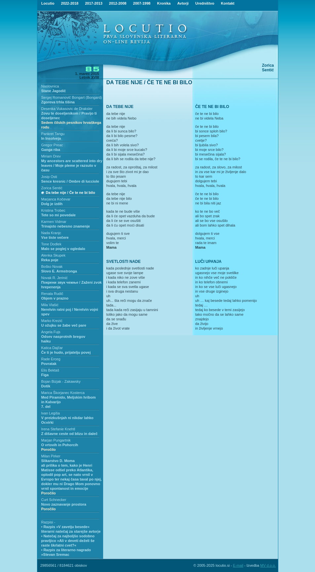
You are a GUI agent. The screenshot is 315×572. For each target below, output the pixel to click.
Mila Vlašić (50, 305)
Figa (45, 375)
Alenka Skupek (53, 255)
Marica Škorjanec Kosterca (63, 393)
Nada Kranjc (51, 233)
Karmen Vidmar (53, 222)
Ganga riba (50, 150)
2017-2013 (93, 3)
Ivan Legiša (50, 413)
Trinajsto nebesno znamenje (65, 226)
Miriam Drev (51, 156)
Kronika (164, 3)
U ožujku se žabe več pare (63, 325)
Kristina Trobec (53, 210)
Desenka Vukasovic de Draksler (67, 109)
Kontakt (227, 3)
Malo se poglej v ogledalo (63, 249)
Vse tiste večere (55, 237)
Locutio (48, 3)
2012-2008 (118, 3)
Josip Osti (49, 177)
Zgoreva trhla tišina (58, 102)
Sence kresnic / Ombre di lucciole (70, 181)
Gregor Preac (52, 145)
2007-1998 (142, 3)
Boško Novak (52, 266)
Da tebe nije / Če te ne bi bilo (70, 193)
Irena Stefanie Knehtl (58, 429)
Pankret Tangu (53, 134)
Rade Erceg (50, 359)
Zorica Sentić (51, 188)
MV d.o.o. (268, 565)
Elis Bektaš (50, 370)
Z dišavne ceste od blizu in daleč (69, 434)
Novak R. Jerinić (54, 278)
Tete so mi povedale (58, 215)
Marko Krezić (51, 321)
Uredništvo (204, 3)
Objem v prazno (55, 298)
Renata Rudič (52, 294)
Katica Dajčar (52, 348)
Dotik (46, 386)
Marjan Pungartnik (56, 440)
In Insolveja (51, 138)
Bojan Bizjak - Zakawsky (61, 381)
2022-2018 (70, 3)
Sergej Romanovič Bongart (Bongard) (71, 97)
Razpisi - (48, 522)
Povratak (49, 364)
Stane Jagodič (53, 91)
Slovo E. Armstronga (59, 271)
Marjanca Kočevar (56, 199)
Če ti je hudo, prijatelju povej (66, 352)
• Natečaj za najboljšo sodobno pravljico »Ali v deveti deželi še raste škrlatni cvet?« (68, 540)
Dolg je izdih (52, 204)
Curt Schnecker (53, 500)
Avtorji (182, 3)
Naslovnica (50, 86)
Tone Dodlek (51, 244)
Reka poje (50, 260)
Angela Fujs (50, 332)
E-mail (238, 565)
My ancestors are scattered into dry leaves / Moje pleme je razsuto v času (71, 165)
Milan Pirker (50, 456)
